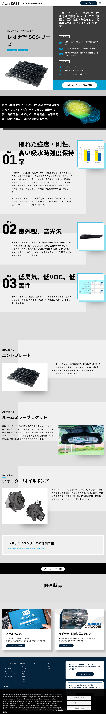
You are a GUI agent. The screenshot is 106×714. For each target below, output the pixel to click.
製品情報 (22, 663)
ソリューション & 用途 (10, 663)
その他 (23, 681)
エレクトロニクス (10, 674)
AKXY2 (50, 666)
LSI (22, 666)
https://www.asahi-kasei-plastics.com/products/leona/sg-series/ (28, 548)
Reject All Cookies (79, 706)
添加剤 (23, 679)
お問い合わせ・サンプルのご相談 (79, 85)
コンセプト (7, 687)
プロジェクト (50, 663)
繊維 (23, 674)
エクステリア (8, 671)
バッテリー (8, 666)
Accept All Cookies (79, 711)
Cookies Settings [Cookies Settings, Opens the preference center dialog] (79, 701)
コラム (35, 663)
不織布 (23, 676)
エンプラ (24, 668)
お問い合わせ (89, 3)
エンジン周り (8, 676)
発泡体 (23, 671)
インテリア (8, 668)
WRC (49, 668)
